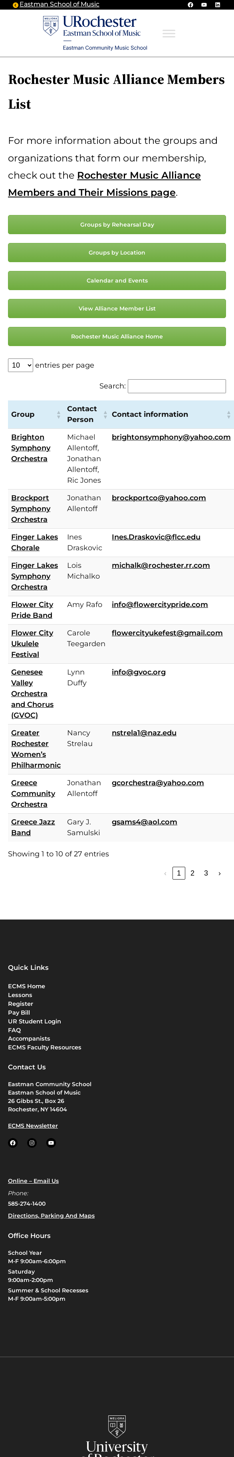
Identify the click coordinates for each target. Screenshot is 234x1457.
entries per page (64, 365)
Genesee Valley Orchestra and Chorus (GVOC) (32, 694)
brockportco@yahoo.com (159, 498)
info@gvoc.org (139, 672)
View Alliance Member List (117, 308)
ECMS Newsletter (33, 1125)
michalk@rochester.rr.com (161, 565)
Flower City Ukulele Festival (32, 644)
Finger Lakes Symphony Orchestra (34, 576)
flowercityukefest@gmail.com (167, 633)
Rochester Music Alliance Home (117, 336)
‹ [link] (165, 873)
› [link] (219, 873)
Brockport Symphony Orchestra (30, 509)
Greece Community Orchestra (33, 793)
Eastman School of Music (59, 4)
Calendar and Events (117, 280)
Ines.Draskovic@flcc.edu (156, 537)
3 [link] (206, 873)
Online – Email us (33, 1180)
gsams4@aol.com (144, 822)
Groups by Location (117, 252)
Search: (112, 386)
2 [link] (192, 873)
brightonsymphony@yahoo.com (171, 437)
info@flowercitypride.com (160, 604)
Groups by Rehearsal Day (117, 224)
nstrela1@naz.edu (144, 732)
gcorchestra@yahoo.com (158, 782)
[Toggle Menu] (169, 34)
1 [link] (179, 873)
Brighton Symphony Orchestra (30, 448)
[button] (58, 414)
